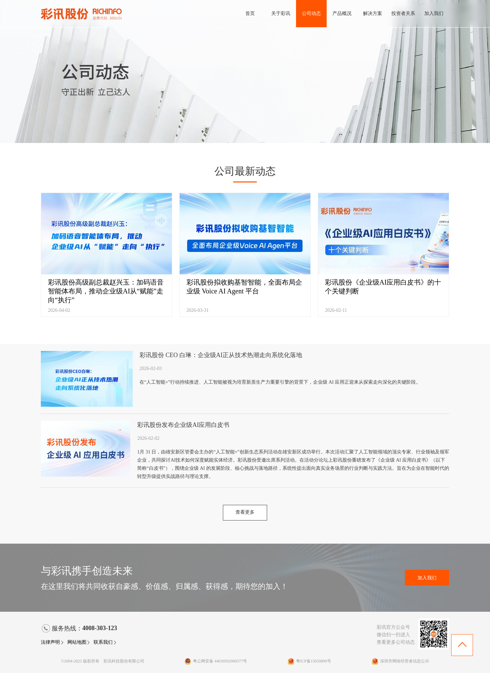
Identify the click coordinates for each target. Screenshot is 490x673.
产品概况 (342, 13)
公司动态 (311, 13)
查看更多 (245, 512)
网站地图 (79, 642)
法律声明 (52, 642)
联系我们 (105, 642)
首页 (250, 13)
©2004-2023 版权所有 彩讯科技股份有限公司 (102, 661)
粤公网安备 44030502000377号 (215, 661)
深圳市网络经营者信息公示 (400, 661)
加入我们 (433, 13)
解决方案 (372, 13)
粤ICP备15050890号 (309, 661)
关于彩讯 (280, 13)
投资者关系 (403, 13)
